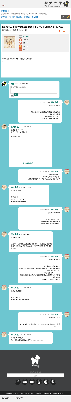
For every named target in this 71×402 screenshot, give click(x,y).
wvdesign (62, 393)
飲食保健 (11, 17)
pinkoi (53, 382)
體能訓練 (19, 17)
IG (46, 382)
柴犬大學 (56, 4)
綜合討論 (35, 17)
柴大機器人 (26, 36)
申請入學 (19, 398)
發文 (64, 17)
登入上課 (5, 398)
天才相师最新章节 (28, 163)
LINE (25, 382)
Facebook (18, 382)
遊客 (13, 84)
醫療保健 (27, 17)
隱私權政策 (47, 393)
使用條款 (39, 393)
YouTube (39, 382)
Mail (32, 382)
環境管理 (4, 17)
